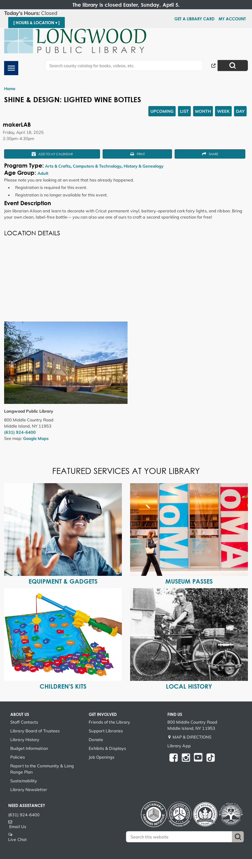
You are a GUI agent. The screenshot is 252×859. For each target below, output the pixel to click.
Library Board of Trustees (35, 730)
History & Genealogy (144, 166)
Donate (96, 739)
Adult (43, 173)
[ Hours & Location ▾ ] (36, 23)
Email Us (17, 826)
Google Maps (36, 438)
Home (9, 88)
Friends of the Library (109, 722)
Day (240, 111)
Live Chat (17, 839)
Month (203, 111)
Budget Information (29, 748)
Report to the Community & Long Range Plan (42, 769)
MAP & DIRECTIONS (192, 737)
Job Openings (101, 757)
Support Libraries (106, 730)
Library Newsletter (28, 789)
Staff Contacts (24, 722)
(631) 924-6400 (20, 432)
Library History (25, 739)
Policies (17, 757)
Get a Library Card (194, 19)
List (184, 111)
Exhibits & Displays (107, 748)
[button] (59, 13)
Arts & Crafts (57, 166)
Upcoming (162, 111)
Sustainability (23, 780)
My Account (232, 19)
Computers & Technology (97, 166)
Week (223, 111)
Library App (179, 745)
